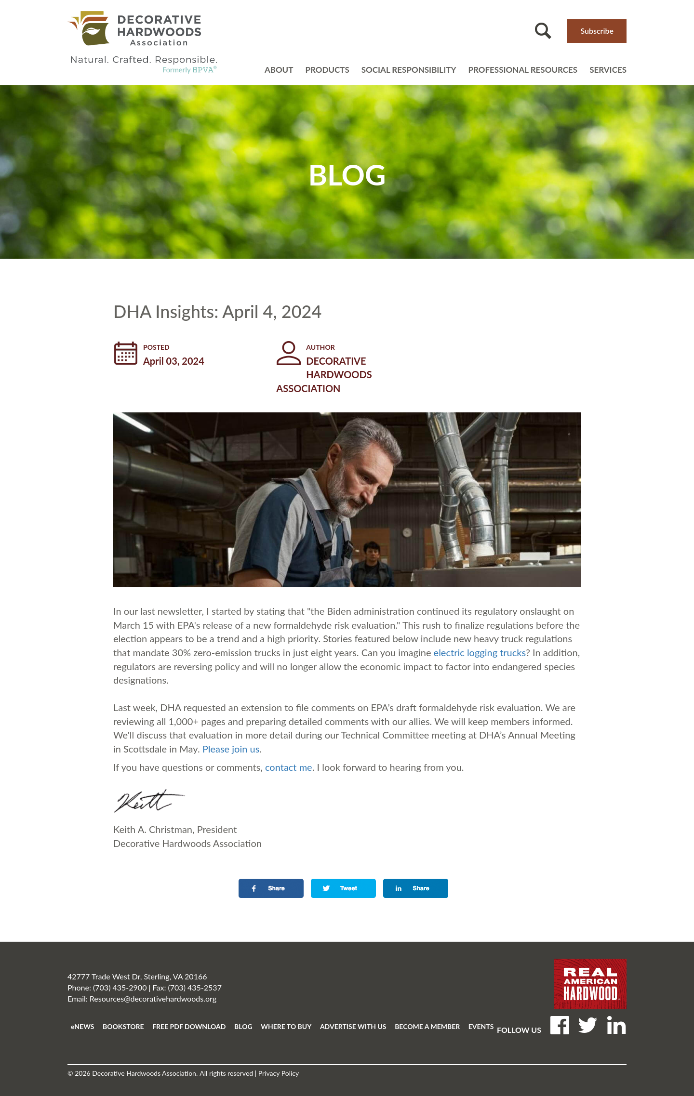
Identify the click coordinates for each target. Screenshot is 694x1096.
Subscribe (597, 30)
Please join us (231, 748)
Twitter (588, 1024)
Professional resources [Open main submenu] (522, 70)
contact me (288, 767)
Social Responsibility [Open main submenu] (408, 70)
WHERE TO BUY (286, 1026)
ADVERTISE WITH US (353, 1026)
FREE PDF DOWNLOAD (189, 1026)
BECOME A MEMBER (427, 1026)
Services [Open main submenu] (608, 70)
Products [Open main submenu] (327, 70)
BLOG (243, 1026)
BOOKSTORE (123, 1026)
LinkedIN (616, 1024)
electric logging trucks (480, 652)
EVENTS (481, 1026)
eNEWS (82, 1026)
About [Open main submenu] (279, 70)
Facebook (559, 1024)
